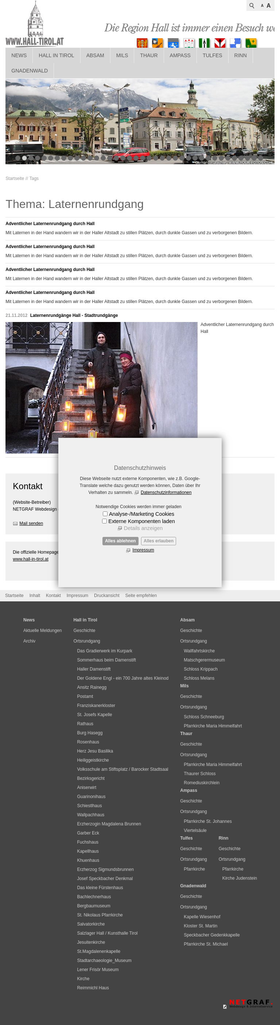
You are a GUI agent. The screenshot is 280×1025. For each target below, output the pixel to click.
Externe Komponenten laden (141, 521)
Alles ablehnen (120, 540)
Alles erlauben (159, 540)
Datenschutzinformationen (166, 492)
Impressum (143, 550)
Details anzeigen (143, 528)
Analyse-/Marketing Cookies (141, 514)
